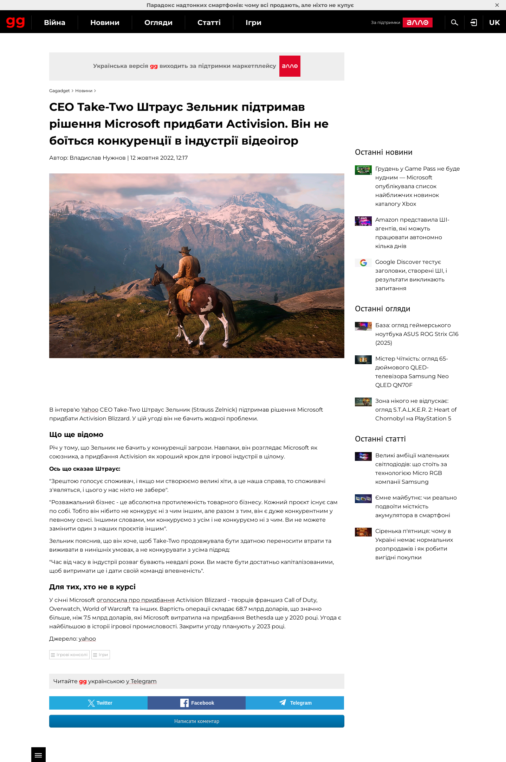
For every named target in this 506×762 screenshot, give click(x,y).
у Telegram (141, 681)
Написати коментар (196, 721)
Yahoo (89, 409)
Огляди (222, 22)
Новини (168, 22)
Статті (272, 22)
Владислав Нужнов (98, 157)
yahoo (87, 638)
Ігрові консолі (72, 654)
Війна (118, 22)
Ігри (317, 22)
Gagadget (47, 21)
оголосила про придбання (136, 600)
